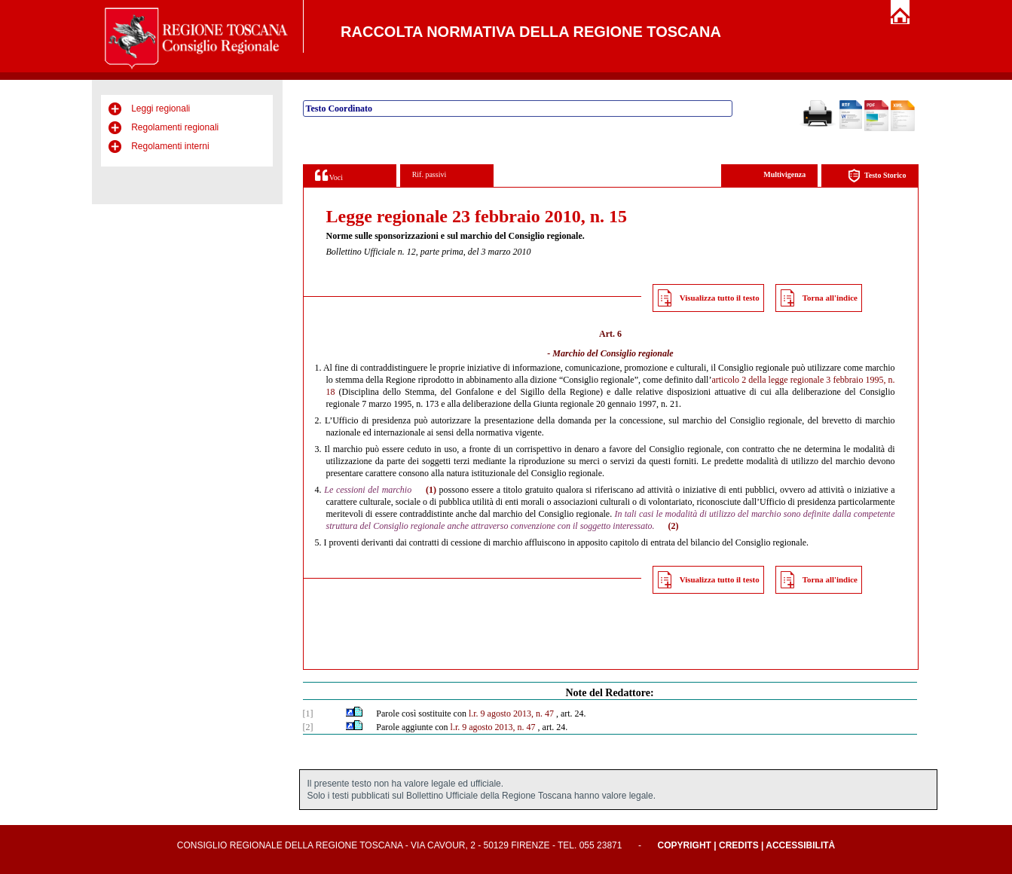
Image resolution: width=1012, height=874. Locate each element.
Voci (329, 175)
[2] (308, 727)
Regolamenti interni (170, 146)
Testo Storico (877, 176)
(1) (431, 489)
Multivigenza (784, 174)
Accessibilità (800, 845)
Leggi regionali (160, 108)
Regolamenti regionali (175, 127)
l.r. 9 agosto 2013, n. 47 (511, 713)
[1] (308, 713)
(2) (673, 526)
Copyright (684, 845)
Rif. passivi (429, 174)
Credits (739, 845)
